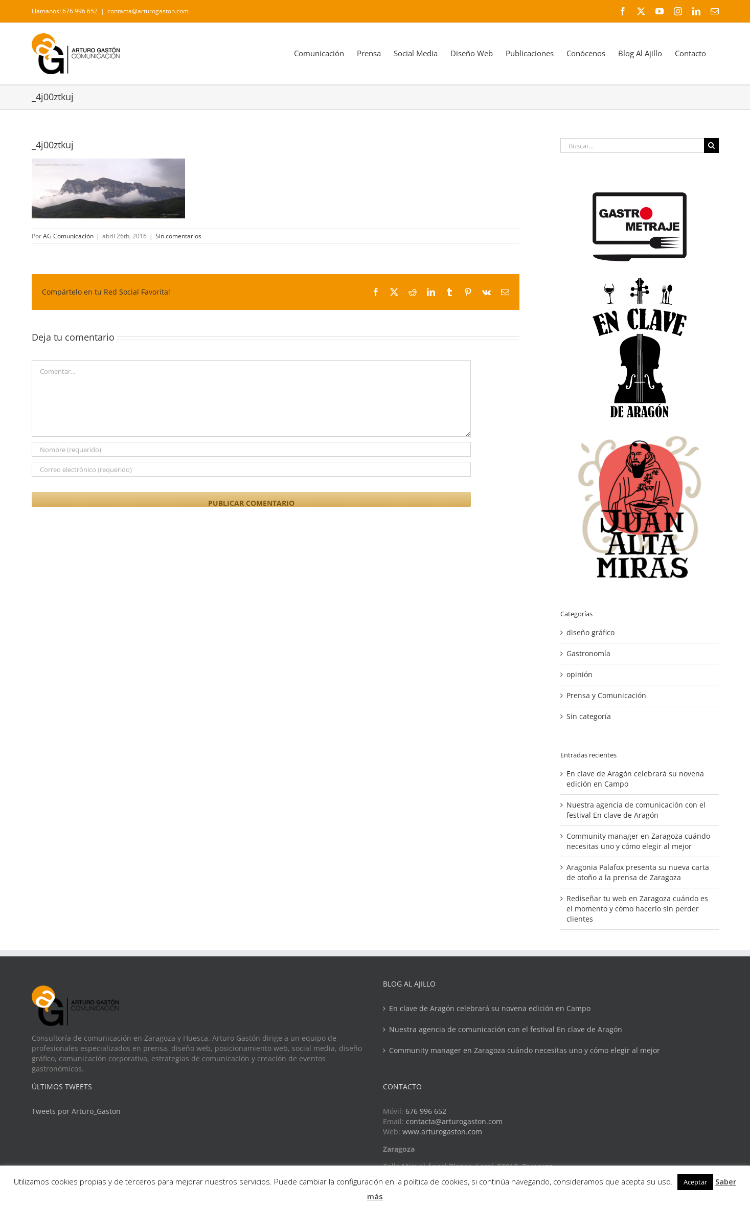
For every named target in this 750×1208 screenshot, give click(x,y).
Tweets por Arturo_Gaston (76, 1111)
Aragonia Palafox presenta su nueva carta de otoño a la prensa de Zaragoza (637, 872)
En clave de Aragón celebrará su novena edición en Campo (489, 1008)
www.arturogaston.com (442, 1131)
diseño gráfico (590, 632)
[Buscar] (711, 145)
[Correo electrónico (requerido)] (251, 469)
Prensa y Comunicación (606, 695)
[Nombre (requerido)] (251, 449)
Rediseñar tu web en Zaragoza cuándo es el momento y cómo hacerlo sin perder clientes (637, 908)
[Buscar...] (631, 145)
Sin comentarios (178, 236)
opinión (579, 674)
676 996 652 (425, 1111)
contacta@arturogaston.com (148, 11)
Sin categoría (588, 716)
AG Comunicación (68, 236)
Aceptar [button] (695, 1182)
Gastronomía (588, 653)
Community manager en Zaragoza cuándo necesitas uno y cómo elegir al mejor (638, 841)
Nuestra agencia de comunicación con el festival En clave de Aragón (636, 810)
